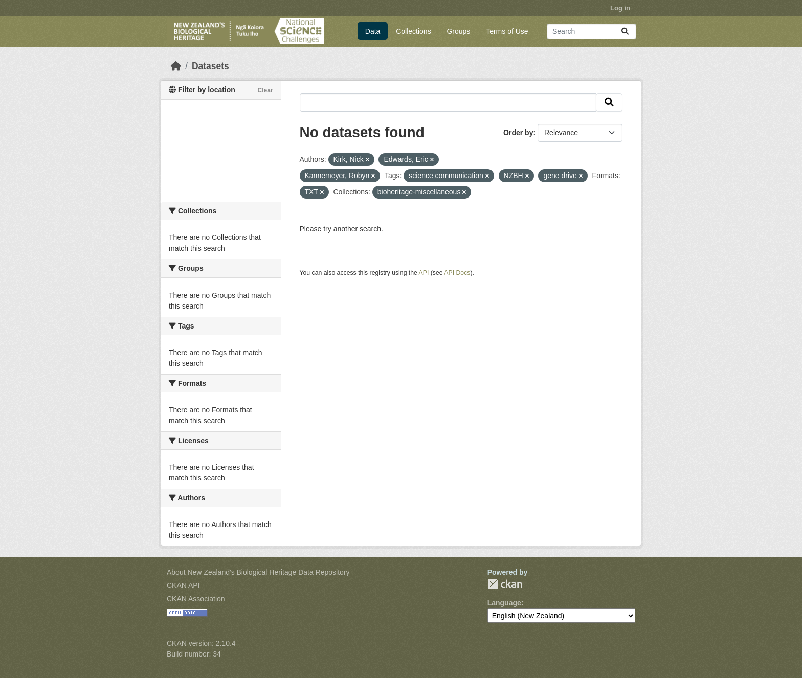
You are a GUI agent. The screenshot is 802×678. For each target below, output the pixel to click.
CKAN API (183, 585)
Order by (518, 132)
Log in (620, 8)
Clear (265, 90)
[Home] (176, 66)
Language (504, 603)
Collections (413, 31)
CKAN (504, 584)
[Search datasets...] (591, 31)
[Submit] (625, 31)
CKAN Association (196, 599)
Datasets (210, 66)
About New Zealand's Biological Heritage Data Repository (258, 572)
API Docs (457, 272)
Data (373, 31)
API (424, 272)
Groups (458, 31)
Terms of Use (507, 31)
